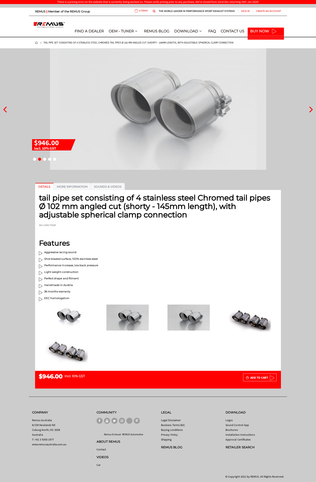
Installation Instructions (240, 434)
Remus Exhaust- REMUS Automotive (123, 434)
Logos (229, 420)
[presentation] (5, 109)
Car (99, 465)
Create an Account (268, 11)
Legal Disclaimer (171, 420)
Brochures (232, 430)
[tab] (44, 187)
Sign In (245, 11)
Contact (101, 449)
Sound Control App (237, 425)
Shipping (166, 439)
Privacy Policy (169, 434)
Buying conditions (172, 430)
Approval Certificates (238, 439)
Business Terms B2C (173, 425)
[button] (34, 159)
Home (36, 43)
